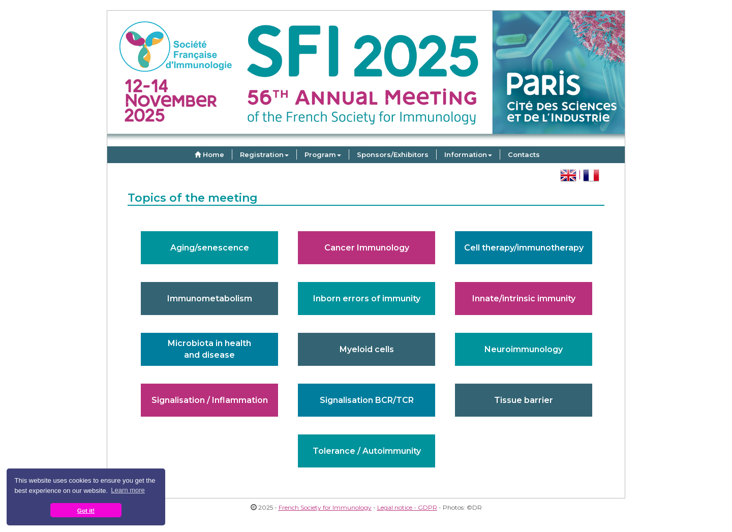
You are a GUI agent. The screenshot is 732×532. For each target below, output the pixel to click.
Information (468, 154)
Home (208, 154)
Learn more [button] (127, 490)
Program (322, 154)
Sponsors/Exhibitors (393, 154)
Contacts (524, 154)
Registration (264, 154)
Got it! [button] (86, 510)
